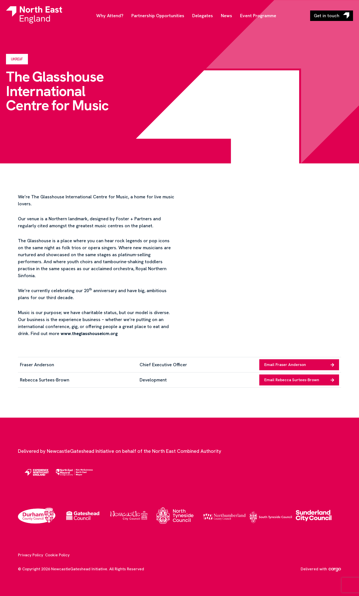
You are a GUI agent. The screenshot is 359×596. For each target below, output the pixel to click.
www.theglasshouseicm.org (89, 333)
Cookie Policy (57, 555)
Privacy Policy (30, 555)
